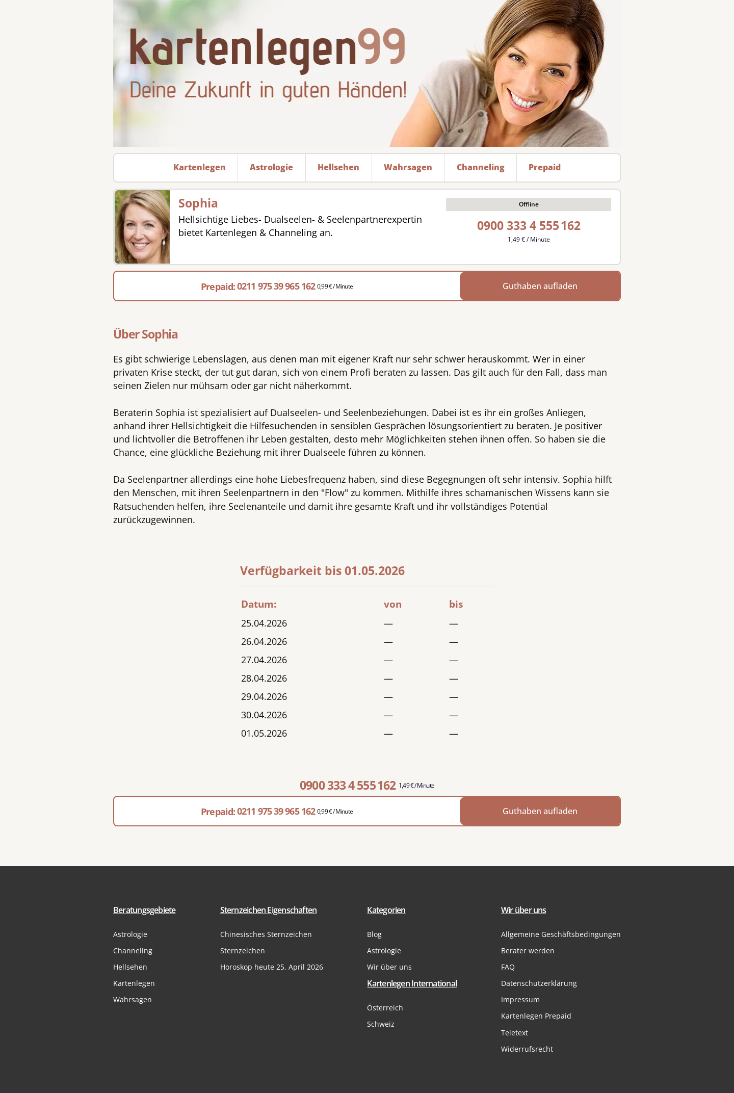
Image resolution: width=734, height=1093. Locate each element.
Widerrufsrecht (527, 1049)
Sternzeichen (242, 950)
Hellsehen (130, 967)
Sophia (198, 203)
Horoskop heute (271, 967)
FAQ (508, 967)
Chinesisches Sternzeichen (266, 934)
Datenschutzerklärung (539, 983)
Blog (374, 934)
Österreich (385, 1007)
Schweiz (381, 1024)
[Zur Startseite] (367, 73)
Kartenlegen (134, 983)
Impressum (520, 999)
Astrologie (130, 934)
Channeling (132, 950)
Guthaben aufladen (540, 286)
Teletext (514, 1032)
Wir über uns (389, 967)
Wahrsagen (132, 999)
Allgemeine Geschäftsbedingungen (561, 934)
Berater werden (528, 950)
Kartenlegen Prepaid (536, 1016)
